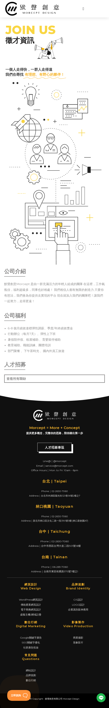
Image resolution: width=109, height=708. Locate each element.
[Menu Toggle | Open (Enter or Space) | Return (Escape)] (81, 9)
